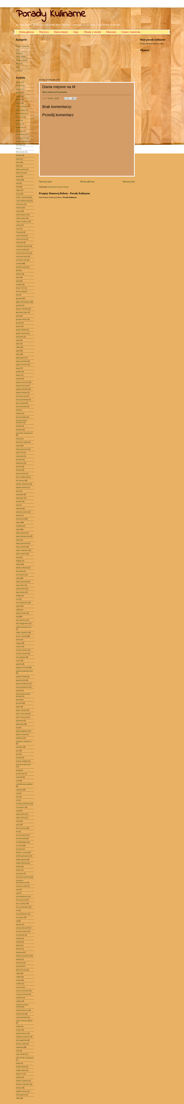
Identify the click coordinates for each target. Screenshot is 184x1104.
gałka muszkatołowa (23, 302)
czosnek (19, 264)
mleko (18, 564)
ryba (17, 797)
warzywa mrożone (22, 991)
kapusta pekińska (22, 389)
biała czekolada (21, 106)
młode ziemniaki (22, 568)
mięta (18, 557)
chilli (18, 187)
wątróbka (19, 998)
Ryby (18, 67)
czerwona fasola (21, 256)
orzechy (19, 647)
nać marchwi (20, 575)
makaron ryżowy (22, 512)
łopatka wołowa (21, 487)
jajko (18, 354)
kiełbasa (19, 413)
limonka (19, 470)
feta (17, 295)
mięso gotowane (21, 543)
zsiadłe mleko (21, 1067)
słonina (18, 866)
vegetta (18, 977)
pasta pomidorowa (22, 687)
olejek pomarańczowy (23, 627)
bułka (18, 166)
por (17, 751)
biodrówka (20, 127)
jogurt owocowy (21, 365)
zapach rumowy (21, 1033)
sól (17, 921)
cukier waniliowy (22, 222)
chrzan (18, 194)
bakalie (18, 93)
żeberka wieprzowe (23, 1084)
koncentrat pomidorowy (24, 433)
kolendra (19, 430)
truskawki (19, 963)
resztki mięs (20, 774)
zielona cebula (21, 1044)
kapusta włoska (21, 393)
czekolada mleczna (22, 246)
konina (18, 439)
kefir (17, 410)
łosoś (18, 491)
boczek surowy (21, 138)
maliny (18, 515)
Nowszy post (45, 181)
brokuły (18, 155)
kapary (18, 375)
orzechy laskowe (22, 650)
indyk (18, 344)
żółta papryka (21, 1095)
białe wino (19, 117)
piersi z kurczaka (22, 714)
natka (18, 578)
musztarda (19, 571)
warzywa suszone (22, 994)
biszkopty (19, 131)
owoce (18, 661)
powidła (19, 758)
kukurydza (19, 463)
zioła (17, 1051)
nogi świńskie (21, 589)
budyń (18, 159)
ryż (17, 800)
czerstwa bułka (21, 250)
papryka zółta (21, 680)
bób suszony (20, 152)
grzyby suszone (21, 333)
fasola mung (20, 291)
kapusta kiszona (21, 386)
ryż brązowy (20, 807)
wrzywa (19, 1030)
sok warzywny (21, 900)
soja (17, 893)
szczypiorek (20, 935)
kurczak (19, 467)
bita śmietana (20, 134)
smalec (18, 870)
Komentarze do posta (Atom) (58, 187)
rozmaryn (19, 790)
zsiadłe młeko (21, 1070)
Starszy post (129, 181)
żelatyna (19, 1088)
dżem (18, 281)
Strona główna (26, 32)
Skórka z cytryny (22, 852)
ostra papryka (21, 657)
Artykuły (19, 71)
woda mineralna (21, 1017)
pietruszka (19, 724)
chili (17, 183)
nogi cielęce (20, 585)
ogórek (18, 606)
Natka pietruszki (22, 582)
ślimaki (18, 949)
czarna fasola (20, 236)
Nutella (18, 596)
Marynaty (111, 32)
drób (17, 270)
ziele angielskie (21, 1040)
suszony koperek (22, 931)
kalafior (18, 372)
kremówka (19, 456)
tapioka (18, 959)
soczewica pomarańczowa (21, 881)
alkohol (18, 82)
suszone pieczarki (22, 928)
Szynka (18, 942)
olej (17, 617)
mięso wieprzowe (22, 550)
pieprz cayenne (21, 710)
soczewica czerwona (23, 877)
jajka (17, 351)
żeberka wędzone (22, 1081)
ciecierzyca (20, 204)
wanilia (18, 980)
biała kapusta (20, 110)
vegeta (18, 973)
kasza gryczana (21, 396)
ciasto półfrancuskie (23, 201)
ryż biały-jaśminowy (23, 804)
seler (17, 825)
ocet (17, 599)
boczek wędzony (22, 141)
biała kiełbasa (21, 114)
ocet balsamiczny (22, 603)
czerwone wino (21, 260)
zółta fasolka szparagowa (25, 1058)
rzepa (18, 811)
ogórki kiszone (21, 613)
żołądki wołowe (21, 1091)
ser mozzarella (21, 838)
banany (18, 100)
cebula (18, 180)
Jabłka (18, 347)
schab (18, 821)
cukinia (18, 225)
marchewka (20, 519)
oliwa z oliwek (21, 636)
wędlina (19, 1001)
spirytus (19, 924)
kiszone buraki (21, 417)
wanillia (19, 984)
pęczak (18, 700)
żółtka (18, 1098)
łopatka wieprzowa (22, 484)
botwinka (19, 145)
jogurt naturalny (21, 361)
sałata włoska (20, 818)
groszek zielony (21, 319)
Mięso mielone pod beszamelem (54, 92)
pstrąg (18, 770)
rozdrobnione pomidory (24, 784)
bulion (18, 162)
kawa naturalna (21, 406)
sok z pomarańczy (22, 907)
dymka (18, 274)
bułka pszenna (21, 169)
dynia (18, 277)
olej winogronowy (22, 623)
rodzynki (19, 777)
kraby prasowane (22, 449)
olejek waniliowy (22, 633)
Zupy (76, 32)
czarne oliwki (21, 239)
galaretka (19, 298)
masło (18, 522)
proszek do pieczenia (23, 764)
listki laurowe (21, 474)
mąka (18, 529)
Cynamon (19, 232)
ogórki (18, 610)
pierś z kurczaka (21, 717)
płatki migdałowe (22, 731)
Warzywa (44, 32)
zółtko (18, 1063)
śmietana (19, 952)
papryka (19, 664)
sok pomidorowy (22, 896)
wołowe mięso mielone (24, 1021)
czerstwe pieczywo (22, 253)
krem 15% (19, 453)
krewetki (19, 460)
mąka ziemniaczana (23, 536)
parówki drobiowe (22, 684)
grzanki (18, 323)
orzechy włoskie (21, 654)
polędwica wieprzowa (23, 742)
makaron (19, 508)
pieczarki (19, 703)
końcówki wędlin (22, 442)
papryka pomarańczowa (24, 671)
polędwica (19, 738)
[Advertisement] (60, 56)
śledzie (18, 945)
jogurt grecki (20, 358)
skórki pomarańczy (22, 856)
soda (17, 890)
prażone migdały (22, 761)
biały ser (19, 124)
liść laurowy (20, 480)
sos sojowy (20, 917)
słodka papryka (21, 860)
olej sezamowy (21, 620)
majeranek (19, 494)
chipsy (18, 190)
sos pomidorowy (22, 914)
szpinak (18, 938)
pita (17, 728)
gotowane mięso (21, 312)
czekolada (19, 242)
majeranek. (20, 498)
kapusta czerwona (22, 382)
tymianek (19, 966)
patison (18, 691)
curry (18, 229)
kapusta (18, 379)
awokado (19, 86)
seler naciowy (21, 828)
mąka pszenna (21, 533)
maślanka (19, 526)
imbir (18, 340)
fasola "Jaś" (20, 288)
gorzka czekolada (22, 309)
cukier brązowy (21, 215)
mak (17, 505)
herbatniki (19, 337)
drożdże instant (21, 267)
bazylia (18, 103)
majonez (19, 501)
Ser (17, 832)
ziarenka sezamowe (23, 1037)
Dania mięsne (61, 32)
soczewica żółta (21, 886)
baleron (18, 96)
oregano (19, 643)
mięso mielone (21, 547)
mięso (18, 540)
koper (18, 446)
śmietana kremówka (23, 956)
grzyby (18, 326)
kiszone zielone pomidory (21, 422)
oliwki (18, 640)
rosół (18, 781)
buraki (18, 176)
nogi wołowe (20, 592)
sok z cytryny (20, 903)
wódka (18, 1026)
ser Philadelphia (21, 842)
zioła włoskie (20, 1054)
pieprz (18, 707)
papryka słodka (21, 677)
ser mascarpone (21, 835)
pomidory (19, 747)
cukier (18, 211)
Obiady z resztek (92, 32)
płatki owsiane (21, 734)
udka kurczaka (21, 970)
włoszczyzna (20, 1014)
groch (18, 316)
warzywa (19, 987)
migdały (19, 561)
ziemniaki (19, 1047)
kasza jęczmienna (22, 400)
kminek (18, 426)
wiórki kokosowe (22, 1010)
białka (18, 120)
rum (17, 793)
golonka (19, 305)
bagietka (19, 89)
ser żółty (19, 846)
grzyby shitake (21, 330)
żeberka (18, 1077)
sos (17, 910)
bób (17, 148)
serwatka (19, 849)
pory (17, 754)
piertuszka (19, 721)
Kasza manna (20, 403)
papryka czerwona (22, 667)
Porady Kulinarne (51, 14)
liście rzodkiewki (22, 477)
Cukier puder (20, 218)
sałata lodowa (21, 814)
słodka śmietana (21, 863)
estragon (19, 284)
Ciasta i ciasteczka (130, 32)
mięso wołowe (21, 554)
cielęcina (19, 208)
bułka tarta (20, 173)
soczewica (19, 873)
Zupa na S (19, 1074)
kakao (18, 368)
